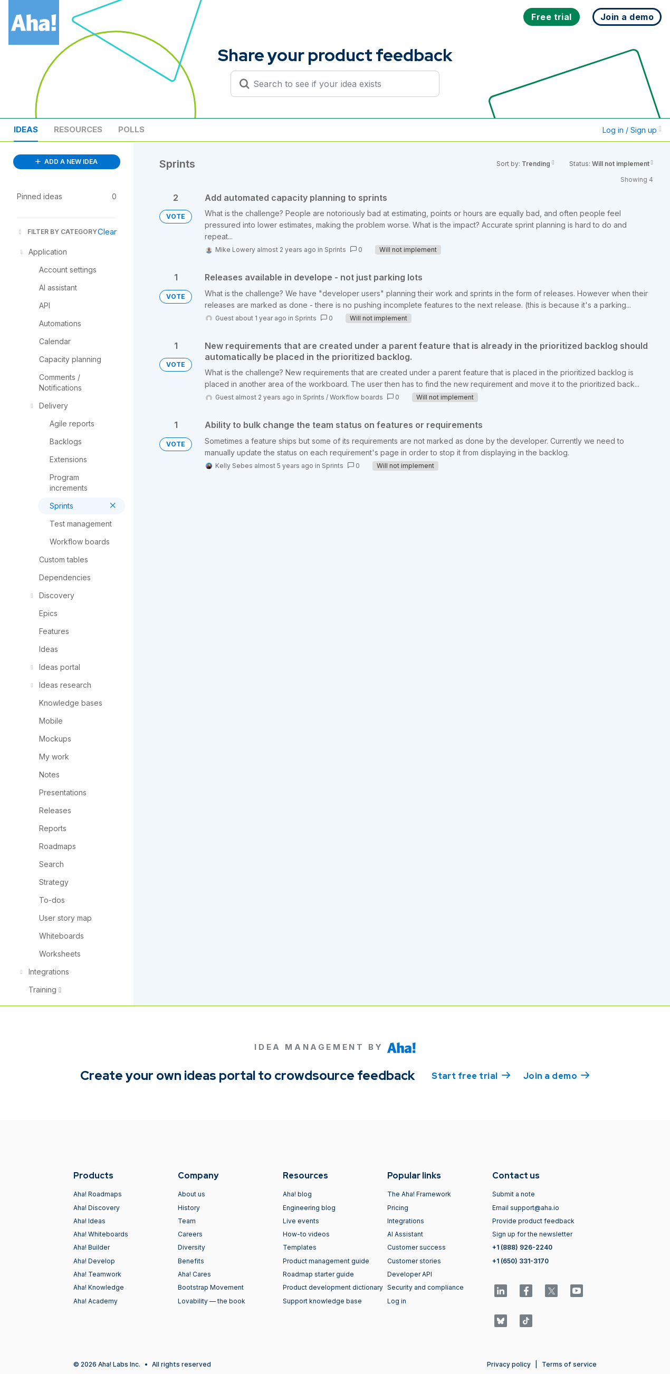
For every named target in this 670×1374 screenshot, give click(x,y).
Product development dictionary (333, 1287)
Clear (107, 232)
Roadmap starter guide (318, 1274)
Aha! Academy (95, 1301)
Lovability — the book (211, 1301)
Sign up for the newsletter (532, 1234)
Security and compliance (425, 1287)
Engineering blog (309, 1208)
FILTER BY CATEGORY (57, 232)
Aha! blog (297, 1194)
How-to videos (306, 1234)
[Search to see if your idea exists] (339, 83)
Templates (300, 1247)
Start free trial (471, 1075)
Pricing (397, 1208)
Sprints (335, 250)
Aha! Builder (91, 1247)
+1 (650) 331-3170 (520, 1261)
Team (187, 1221)
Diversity (191, 1247)
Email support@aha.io (525, 1208)
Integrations (405, 1221)
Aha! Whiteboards (100, 1234)
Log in (396, 1301)
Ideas (26, 129)
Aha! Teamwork (97, 1274)
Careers (190, 1234)
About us (191, 1194)
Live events (301, 1221)
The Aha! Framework (419, 1194)
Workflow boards (356, 397)
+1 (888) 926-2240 (522, 1247)
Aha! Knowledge (98, 1287)
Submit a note (513, 1194)
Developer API (409, 1274)
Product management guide (326, 1261)
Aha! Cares (194, 1274)
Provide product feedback (533, 1221)
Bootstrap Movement (211, 1287)
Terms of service (569, 1364)
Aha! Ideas (89, 1221)
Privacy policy (509, 1364)
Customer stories (414, 1261)
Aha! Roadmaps (97, 1194)
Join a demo (556, 1075)
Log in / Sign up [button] (632, 129)
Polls (131, 129)
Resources (78, 129)
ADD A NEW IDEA (66, 161)
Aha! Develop (94, 1261)
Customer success (416, 1247)
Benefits (191, 1261)
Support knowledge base (322, 1301)
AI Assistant (405, 1234)
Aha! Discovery (96, 1208)
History (189, 1208)
